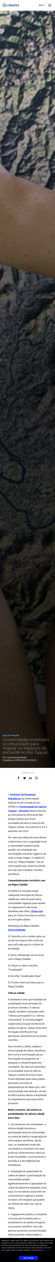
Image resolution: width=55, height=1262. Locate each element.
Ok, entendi (28, 1258)
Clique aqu (37, 911)
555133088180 (17, 929)
